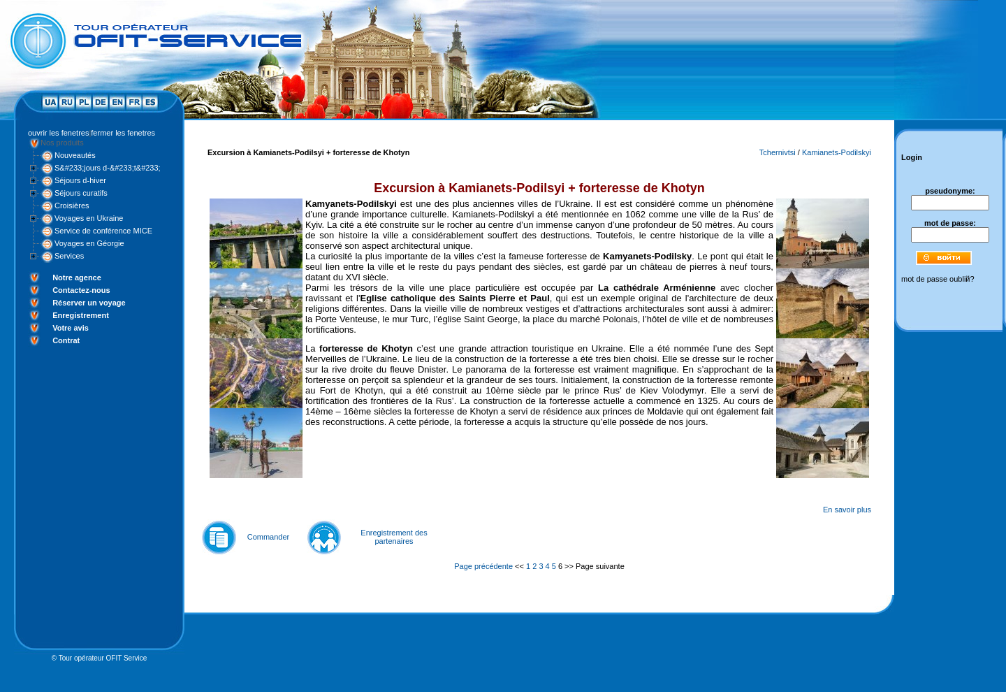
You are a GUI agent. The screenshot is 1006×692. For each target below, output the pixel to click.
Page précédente (483, 566)
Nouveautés (75, 155)
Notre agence (76, 277)
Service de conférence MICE (103, 230)
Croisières (71, 205)
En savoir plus (847, 509)
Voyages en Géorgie (89, 243)
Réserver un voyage (89, 302)
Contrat (66, 340)
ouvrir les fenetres (58, 133)
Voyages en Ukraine (88, 218)
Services (69, 256)
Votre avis (70, 328)
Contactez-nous (81, 290)
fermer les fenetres (123, 133)
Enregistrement (80, 315)
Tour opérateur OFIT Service (103, 658)
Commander (268, 537)
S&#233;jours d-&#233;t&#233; (107, 168)
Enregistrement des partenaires (393, 536)
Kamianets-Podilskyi (836, 152)
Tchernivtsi (777, 152)
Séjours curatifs (81, 193)
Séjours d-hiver (80, 180)
